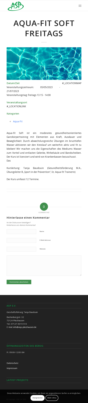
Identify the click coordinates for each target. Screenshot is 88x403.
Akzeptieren (37, 398)
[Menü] (80, 5)
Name (42, 231)
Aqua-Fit (18, 121)
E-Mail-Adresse (45, 240)
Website (43, 249)
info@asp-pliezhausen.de (24, 327)
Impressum (12, 368)
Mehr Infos (51, 398)
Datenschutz (12, 363)
